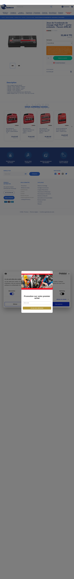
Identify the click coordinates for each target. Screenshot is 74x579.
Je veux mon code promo (37, 305)
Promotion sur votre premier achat (37, 295)
